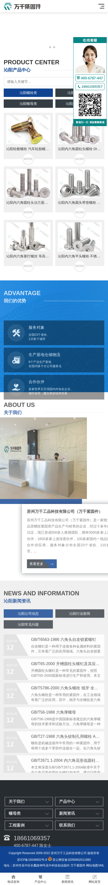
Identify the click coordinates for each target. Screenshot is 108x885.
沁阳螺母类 (28, 104)
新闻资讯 (67, 879)
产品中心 (40, 879)
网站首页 (94, 879)
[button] (50, 47)
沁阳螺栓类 (28, 93)
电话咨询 (13, 879)
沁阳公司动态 (28, 621)
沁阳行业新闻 (79, 621)
